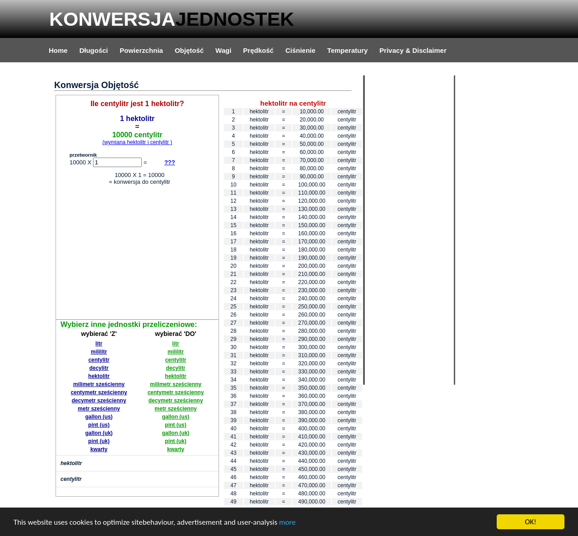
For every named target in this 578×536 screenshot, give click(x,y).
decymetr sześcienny (99, 400)
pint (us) (98, 425)
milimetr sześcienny (99, 384)
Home (58, 50)
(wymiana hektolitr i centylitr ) (137, 142)
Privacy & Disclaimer (412, 50)
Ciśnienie (300, 50)
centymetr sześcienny (99, 392)
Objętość (189, 50)
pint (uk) (98, 441)
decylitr (99, 368)
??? (169, 162)
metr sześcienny (99, 408)
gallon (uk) (99, 433)
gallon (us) (99, 417)
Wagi (223, 50)
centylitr (99, 360)
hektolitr (98, 376)
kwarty (98, 449)
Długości (93, 50)
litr (98, 343)
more (287, 522)
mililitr (99, 352)
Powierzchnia (141, 50)
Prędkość (258, 50)
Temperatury (347, 50)
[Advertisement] (137, 254)
